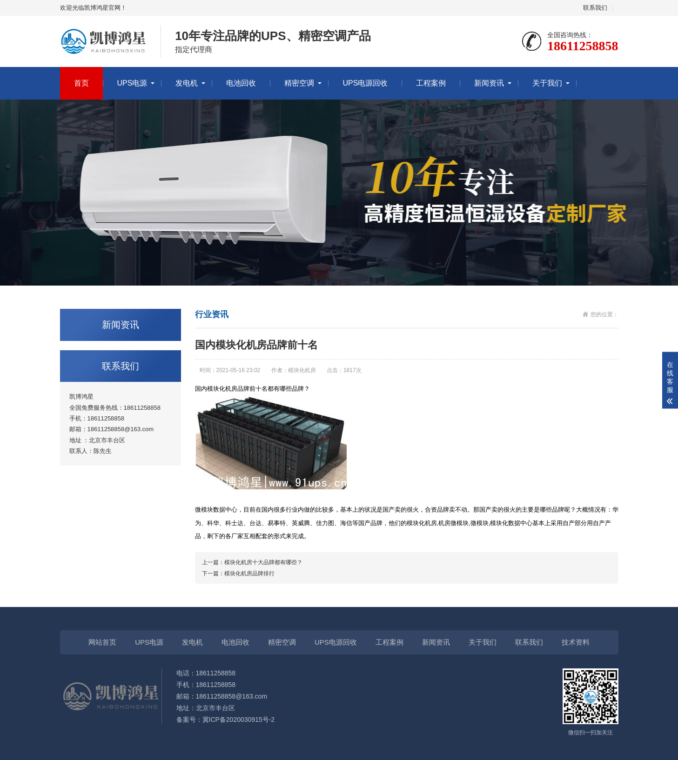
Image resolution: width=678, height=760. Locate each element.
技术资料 (576, 642)
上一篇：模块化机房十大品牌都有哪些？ (252, 562)
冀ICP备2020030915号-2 (238, 719)
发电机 (186, 83)
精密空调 (299, 83)
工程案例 (431, 83)
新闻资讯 (489, 83)
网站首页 (102, 642)
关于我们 (547, 83)
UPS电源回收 (365, 83)
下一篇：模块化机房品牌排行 (238, 573)
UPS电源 (132, 83)
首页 (81, 83)
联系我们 (595, 7)
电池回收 (241, 83)
